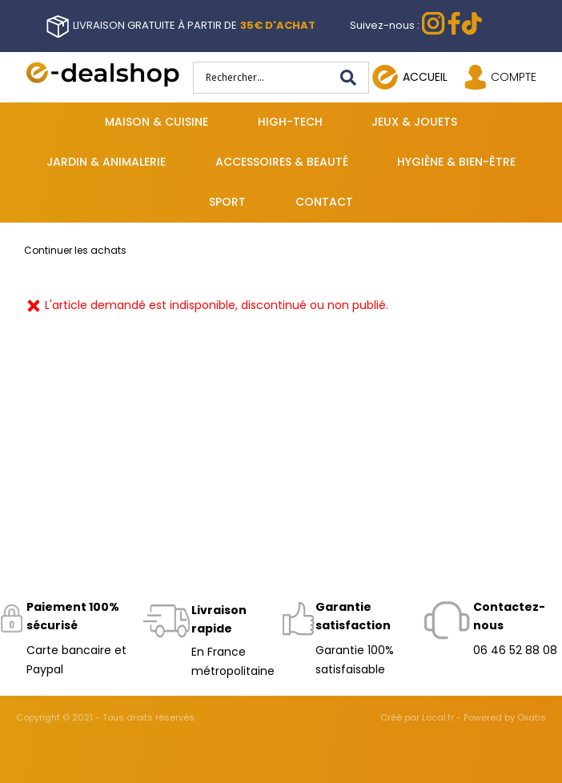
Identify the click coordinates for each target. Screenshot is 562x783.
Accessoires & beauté (281, 162)
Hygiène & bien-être (456, 162)
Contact (324, 202)
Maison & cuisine (156, 122)
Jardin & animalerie (106, 162)
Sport (227, 202)
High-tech (290, 122)
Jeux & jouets (414, 122)
